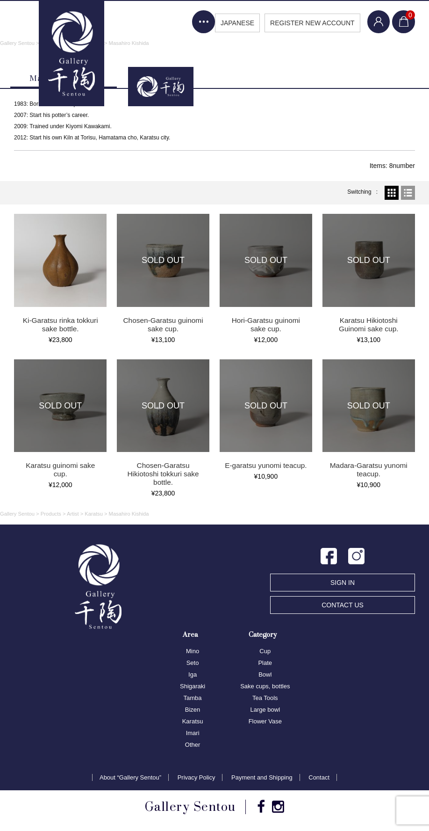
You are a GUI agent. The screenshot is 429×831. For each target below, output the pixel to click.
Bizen (192, 710)
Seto (192, 663)
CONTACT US (343, 605)
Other (192, 745)
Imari (193, 733)
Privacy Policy (196, 777)
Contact (318, 777)
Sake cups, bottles (265, 686)
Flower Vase (265, 721)
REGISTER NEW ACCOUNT (311, 23)
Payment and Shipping (262, 777)
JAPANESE (236, 23)
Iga (192, 674)
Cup (265, 651)
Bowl (265, 674)
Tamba (193, 698)
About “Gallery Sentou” (130, 777)
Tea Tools (265, 698)
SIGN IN (342, 583)
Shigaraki (192, 686)
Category (263, 634)
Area (190, 634)
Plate (265, 663)
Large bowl (265, 710)
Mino (192, 651)
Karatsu (192, 721)
